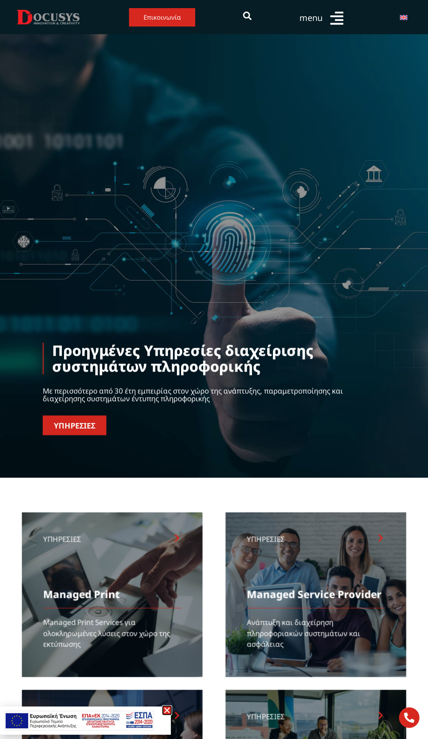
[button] (167, 710)
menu (310, 18)
